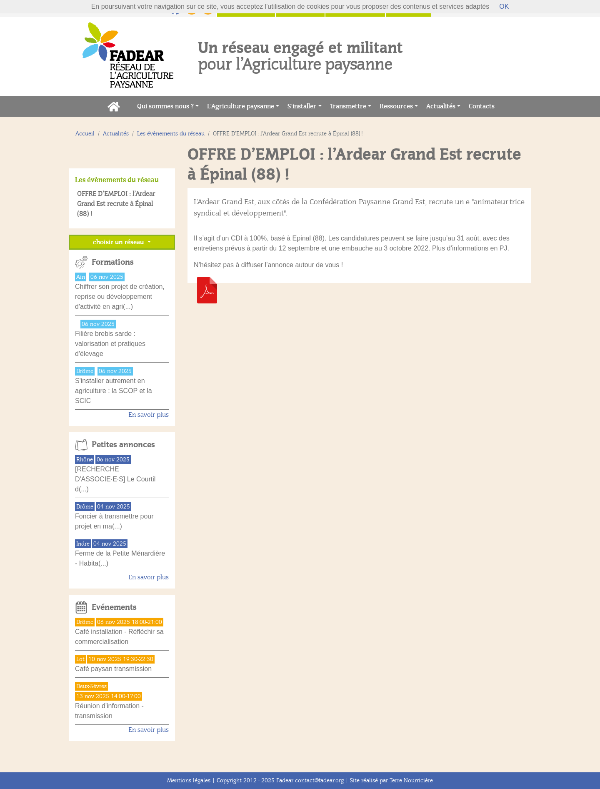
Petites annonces (123, 445)
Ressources (396, 106)
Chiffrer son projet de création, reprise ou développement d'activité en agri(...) (120, 296)
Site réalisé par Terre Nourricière (391, 780)
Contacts (484, 105)
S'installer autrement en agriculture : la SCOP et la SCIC (113, 390)
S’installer (302, 106)
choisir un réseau (119, 242)
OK (504, 6)
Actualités (440, 106)
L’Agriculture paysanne (240, 106)
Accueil (85, 133)
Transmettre (348, 106)
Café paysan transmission (113, 668)
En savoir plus (148, 415)
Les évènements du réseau (171, 133)
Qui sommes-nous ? (165, 106)
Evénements (114, 607)
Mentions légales (188, 780)
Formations (113, 262)
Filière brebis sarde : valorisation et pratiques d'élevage (110, 343)
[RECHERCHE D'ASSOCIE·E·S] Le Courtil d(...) (115, 479)
